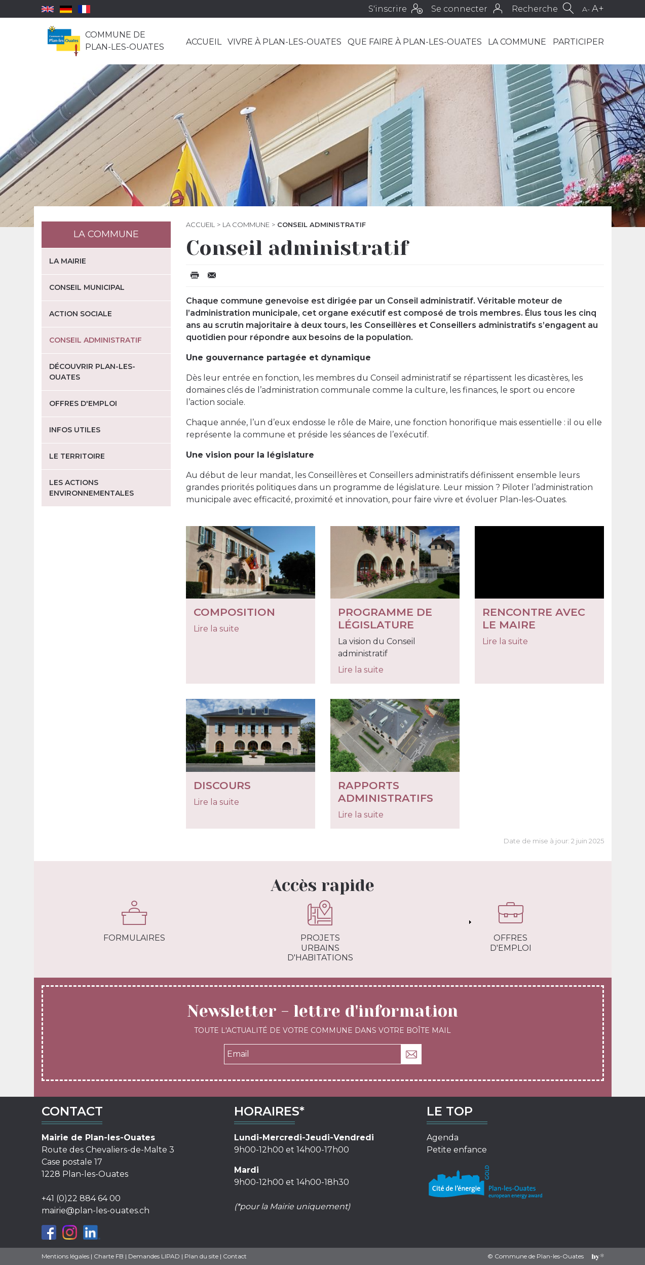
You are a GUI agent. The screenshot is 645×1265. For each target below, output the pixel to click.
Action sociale (80, 313)
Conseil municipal (87, 287)
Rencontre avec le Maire (533, 618)
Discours (222, 785)
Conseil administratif (95, 340)
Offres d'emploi (83, 403)
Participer (578, 42)
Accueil (203, 42)
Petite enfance (457, 1150)
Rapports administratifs (385, 791)
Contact (235, 1256)
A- (586, 9)
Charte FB (109, 1256)
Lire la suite (216, 629)
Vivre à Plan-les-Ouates (284, 42)
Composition (234, 612)
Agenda (443, 1137)
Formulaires (134, 921)
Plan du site (201, 1256)
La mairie (67, 261)
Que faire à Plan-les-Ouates (415, 42)
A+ (598, 8)
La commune (517, 42)
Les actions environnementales (91, 488)
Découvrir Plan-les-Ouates (92, 372)
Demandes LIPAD (154, 1256)
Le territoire (77, 456)
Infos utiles (74, 429)
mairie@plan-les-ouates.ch (95, 1210)
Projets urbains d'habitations (320, 931)
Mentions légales (65, 1256)
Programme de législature (385, 618)
